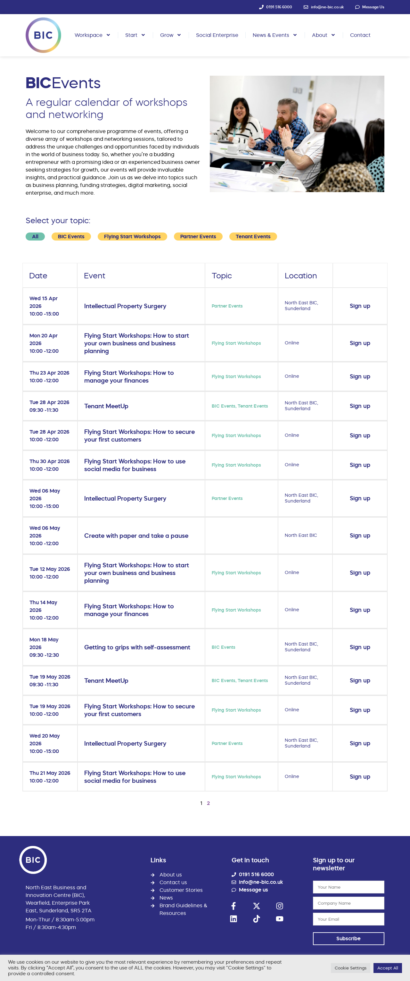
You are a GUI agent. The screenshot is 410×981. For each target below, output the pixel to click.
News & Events (275, 35)
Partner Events (198, 236)
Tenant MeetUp (106, 406)
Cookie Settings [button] (350, 967)
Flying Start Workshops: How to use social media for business (134, 465)
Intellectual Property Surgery (125, 306)
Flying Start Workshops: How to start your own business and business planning (136, 343)
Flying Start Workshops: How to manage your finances (129, 376)
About (324, 35)
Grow (171, 35)
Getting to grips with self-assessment (137, 647)
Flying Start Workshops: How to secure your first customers (139, 435)
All (35, 236)
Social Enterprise (217, 35)
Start (135, 35)
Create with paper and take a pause (136, 535)
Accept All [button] (387, 967)
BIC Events (71, 236)
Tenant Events (253, 236)
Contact (360, 35)
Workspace (93, 35)
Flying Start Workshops (132, 236)
